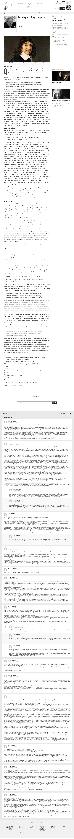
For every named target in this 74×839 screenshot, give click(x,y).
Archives (12, 13)
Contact (64, 826)
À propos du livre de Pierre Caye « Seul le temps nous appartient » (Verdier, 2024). (60, 22)
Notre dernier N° (53, 828)
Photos (48, 13)
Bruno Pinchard (10, 34)
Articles (7, 13)
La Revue (53, 826)
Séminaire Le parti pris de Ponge (42, 830)
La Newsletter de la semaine (10, 828)
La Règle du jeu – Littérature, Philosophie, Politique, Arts (4, 13)
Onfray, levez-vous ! (57, 82)
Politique (22, 13)
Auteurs (52, 13)
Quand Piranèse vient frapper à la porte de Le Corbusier (60, 19)
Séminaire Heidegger (42, 828)
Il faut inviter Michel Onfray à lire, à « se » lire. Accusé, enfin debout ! (61, 86)
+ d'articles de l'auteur (61, 44)
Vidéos (39, 13)
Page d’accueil (10, 826)
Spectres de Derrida (57, 26)
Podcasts (35, 13)
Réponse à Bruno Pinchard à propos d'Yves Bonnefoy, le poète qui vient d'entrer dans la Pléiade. (61, 105)
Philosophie (27, 13)
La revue (56, 13)
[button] (69, 13)
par (56, 84)
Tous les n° (56, 8)
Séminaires (43, 13)
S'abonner (62, 8)
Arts (31, 13)
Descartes (20, 385)
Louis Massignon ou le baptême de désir (60, 35)
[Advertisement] (61, 58)
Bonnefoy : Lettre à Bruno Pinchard (61, 100)
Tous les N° (53, 827)
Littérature (17, 13)
